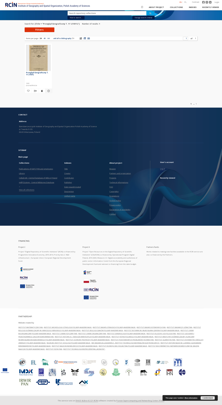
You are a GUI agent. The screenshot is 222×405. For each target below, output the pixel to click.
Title (66, 169)
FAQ (111, 187)
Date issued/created (72, 187)
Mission (112, 169)
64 (49, 38)
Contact (112, 214)
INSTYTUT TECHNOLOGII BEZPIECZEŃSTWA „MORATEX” (84, 349)
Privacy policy (115, 205)
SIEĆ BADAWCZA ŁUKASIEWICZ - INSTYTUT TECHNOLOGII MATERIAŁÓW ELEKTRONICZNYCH (125, 343)
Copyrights (113, 191)
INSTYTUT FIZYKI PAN (54, 349)
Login (217, 2)
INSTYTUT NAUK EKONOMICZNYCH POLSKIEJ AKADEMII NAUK (75, 346)
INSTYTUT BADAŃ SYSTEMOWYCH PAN (151, 327)
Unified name (69, 196)
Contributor (69, 178)
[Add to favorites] (28, 91)
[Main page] (142, 7)
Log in (162, 168)
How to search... (76, 18)
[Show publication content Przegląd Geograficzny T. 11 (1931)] (42, 91)
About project (156, 7)
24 (41, 38)
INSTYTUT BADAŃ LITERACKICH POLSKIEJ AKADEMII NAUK (114, 327)
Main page (23, 157)
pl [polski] (185, 2)
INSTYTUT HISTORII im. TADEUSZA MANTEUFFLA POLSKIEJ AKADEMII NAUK (83, 337)
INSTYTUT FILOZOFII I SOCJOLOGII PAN (161, 333)
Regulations (114, 196)
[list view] (88, 38)
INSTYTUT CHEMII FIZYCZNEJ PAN (64, 333)
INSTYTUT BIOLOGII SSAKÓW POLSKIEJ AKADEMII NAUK (102, 330)
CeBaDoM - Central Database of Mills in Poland (38, 178)
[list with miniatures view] (84, 38)
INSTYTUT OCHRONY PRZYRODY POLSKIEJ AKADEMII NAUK (88, 340)
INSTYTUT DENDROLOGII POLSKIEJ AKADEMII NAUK (126, 333)
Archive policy (115, 200)
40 (45, 38)
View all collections (26, 190)
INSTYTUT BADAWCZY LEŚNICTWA (180, 327)
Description (69, 191)
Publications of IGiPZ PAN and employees (36, 169)
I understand (208, 398)
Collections (176, 7)
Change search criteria (143, 18)
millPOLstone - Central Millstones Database (36, 182)
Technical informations (118, 182)
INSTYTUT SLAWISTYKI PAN (165, 340)
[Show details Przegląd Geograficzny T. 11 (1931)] (48, 91)
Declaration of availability (119, 209)
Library (22, 173)
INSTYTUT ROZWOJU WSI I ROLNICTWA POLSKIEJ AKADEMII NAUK (123, 346)
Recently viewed (210, 7)
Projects (112, 178)
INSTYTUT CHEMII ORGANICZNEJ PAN (92, 333)
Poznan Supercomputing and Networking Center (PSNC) (140, 400)
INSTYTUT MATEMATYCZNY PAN (30, 327)
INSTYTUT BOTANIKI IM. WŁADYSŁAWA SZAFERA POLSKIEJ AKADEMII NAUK (152, 330)
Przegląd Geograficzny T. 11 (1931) (37, 73)
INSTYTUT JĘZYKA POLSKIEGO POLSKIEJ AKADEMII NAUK (133, 337)
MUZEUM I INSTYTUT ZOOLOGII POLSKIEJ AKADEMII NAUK (68, 343)
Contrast (195, 2)
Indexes (193, 7)
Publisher (68, 182)
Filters (39, 29)
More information (191, 398)
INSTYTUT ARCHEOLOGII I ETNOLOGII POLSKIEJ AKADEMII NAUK (68, 327)
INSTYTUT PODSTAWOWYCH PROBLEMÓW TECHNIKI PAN (132, 340)
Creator (67, 173)
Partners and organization (120, 173)
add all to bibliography (63, 38)
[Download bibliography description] (35, 91)
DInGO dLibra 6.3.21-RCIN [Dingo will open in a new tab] (87, 400)
